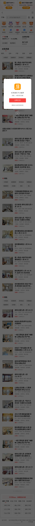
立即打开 (17, 100)
